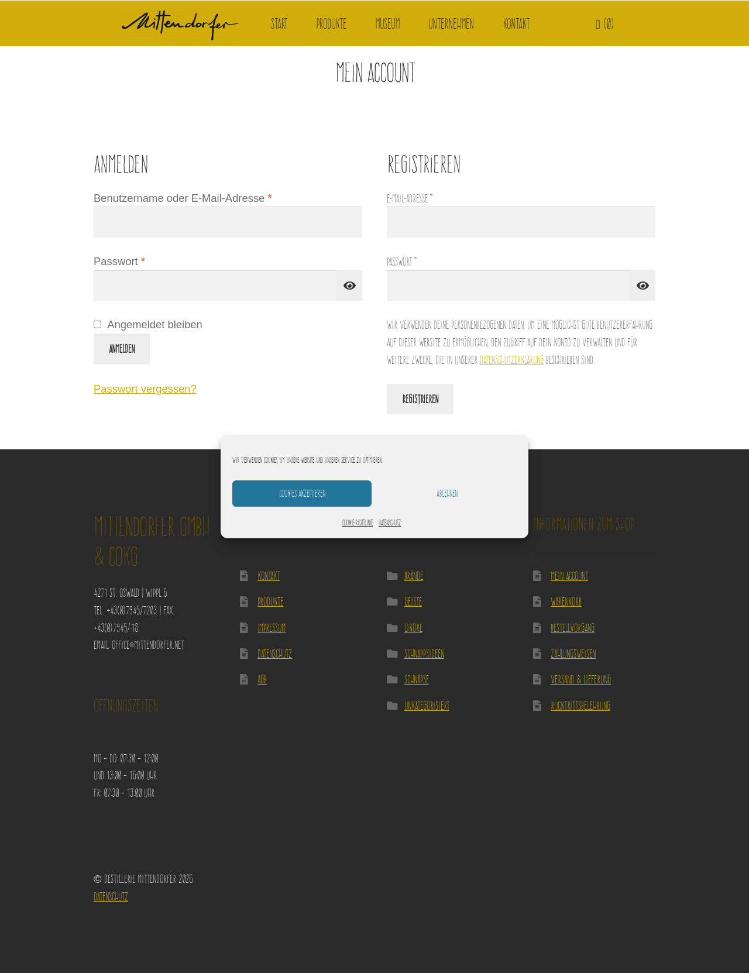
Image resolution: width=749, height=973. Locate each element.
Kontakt (516, 23)
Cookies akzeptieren (302, 493)
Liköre (413, 627)
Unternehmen (451, 23)
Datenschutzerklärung (512, 359)
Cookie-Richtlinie (357, 523)
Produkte (331, 23)
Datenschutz (390, 523)
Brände (413, 575)
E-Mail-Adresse (428, 197)
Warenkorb (566, 601)
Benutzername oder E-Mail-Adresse (210, 197)
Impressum (271, 627)
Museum (387, 23)
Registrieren (420, 399)
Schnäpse (416, 679)
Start (279, 23)
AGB (262, 679)
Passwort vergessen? (145, 389)
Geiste (413, 601)
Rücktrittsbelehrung (580, 705)
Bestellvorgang (573, 627)
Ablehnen (447, 493)
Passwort (147, 260)
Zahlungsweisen (573, 653)
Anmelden (122, 348)
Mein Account (569, 575)
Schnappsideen (424, 653)
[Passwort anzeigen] (349, 285)
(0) (605, 23)
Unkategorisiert (426, 705)
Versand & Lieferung (581, 679)
